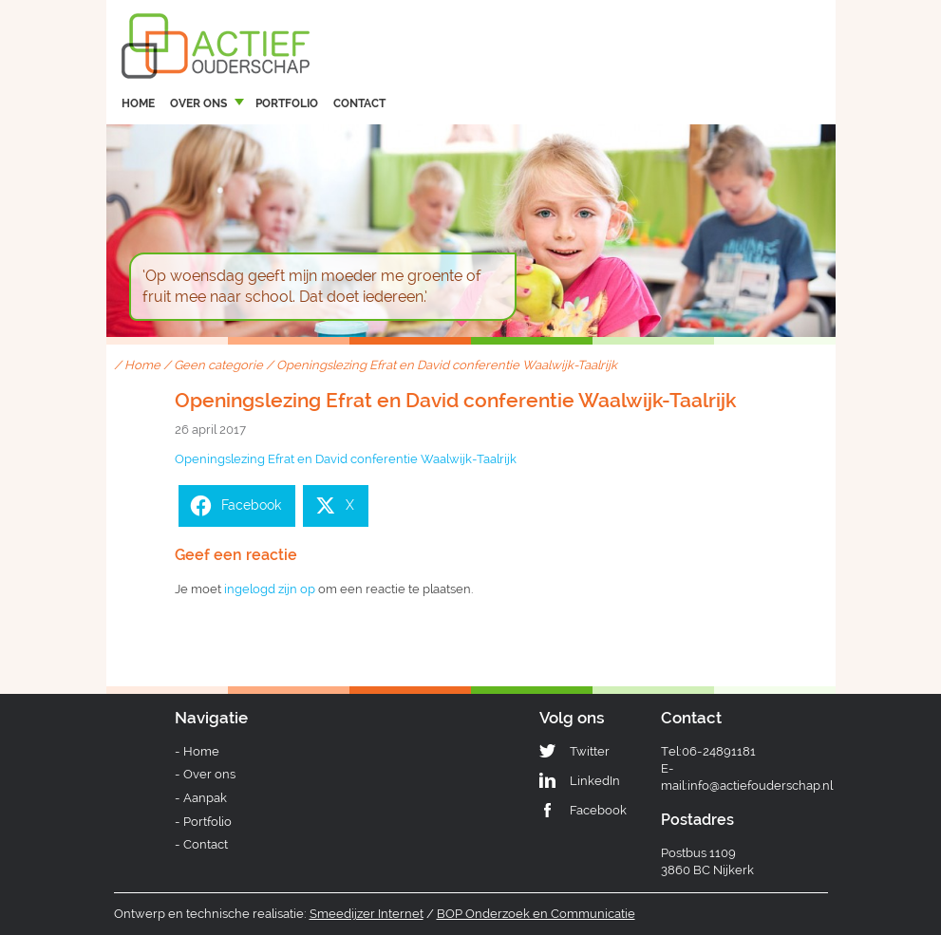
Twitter (590, 751)
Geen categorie (218, 365)
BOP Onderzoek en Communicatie (536, 914)
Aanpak (205, 798)
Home (138, 103)
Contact (359, 103)
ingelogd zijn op (269, 589)
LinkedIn (595, 781)
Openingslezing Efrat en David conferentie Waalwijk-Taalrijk (346, 459)
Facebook (598, 810)
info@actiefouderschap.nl (760, 785)
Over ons (198, 103)
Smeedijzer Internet (366, 914)
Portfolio (286, 103)
